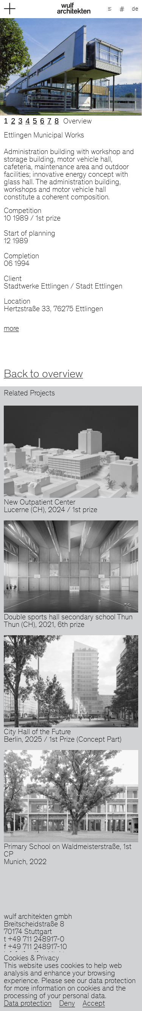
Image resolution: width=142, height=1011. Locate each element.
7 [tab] (49, 121)
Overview (77, 122)
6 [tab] (42, 121)
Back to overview (43, 374)
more (11, 329)
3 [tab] (20, 121)
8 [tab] (57, 121)
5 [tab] (35, 121)
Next (106, 67)
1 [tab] (6, 121)
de (135, 9)
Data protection (27, 1004)
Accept (94, 1004)
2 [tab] (13, 121)
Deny (67, 1004)
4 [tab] (27, 121)
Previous (35, 67)
